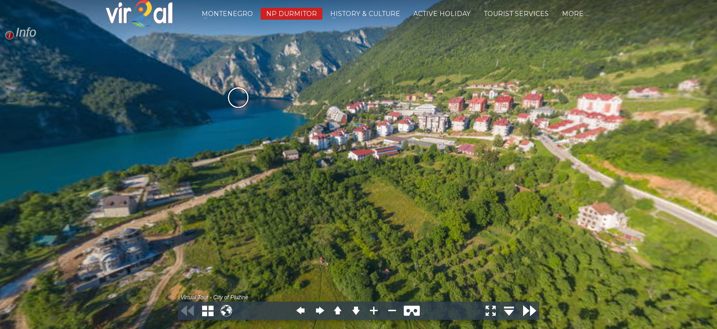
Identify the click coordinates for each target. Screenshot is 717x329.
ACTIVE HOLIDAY (442, 14)
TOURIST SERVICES (516, 14)
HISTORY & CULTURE (365, 14)
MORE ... (575, 14)
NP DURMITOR (291, 14)
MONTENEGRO (227, 14)
